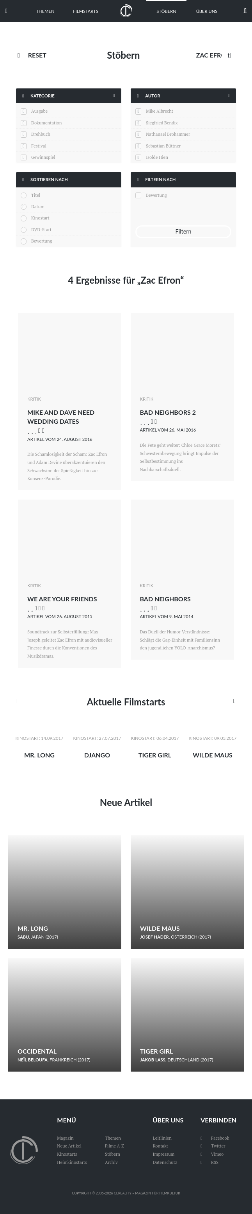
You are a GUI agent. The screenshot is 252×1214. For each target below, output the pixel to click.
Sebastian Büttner (163, 146)
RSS (209, 1162)
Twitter (213, 1146)
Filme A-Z (114, 1146)
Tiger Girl (154, 755)
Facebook (215, 1138)
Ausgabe (39, 111)
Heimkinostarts (72, 1162)
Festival (38, 146)
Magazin (65, 1138)
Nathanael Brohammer (168, 134)
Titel (35, 195)
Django (97, 755)
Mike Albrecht (159, 111)
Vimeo (212, 1154)
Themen (45, 11)
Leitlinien (162, 1138)
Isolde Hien (157, 157)
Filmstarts (85, 11)
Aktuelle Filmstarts (126, 701)
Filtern (184, 231)
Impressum (164, 1154)
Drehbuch (40, 134)
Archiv (111, 1162)
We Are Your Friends (62, 599)
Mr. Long (39, 755)
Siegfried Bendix (161, 123)
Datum (37, 206)
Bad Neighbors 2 (168, 412)
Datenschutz (165, 1162)
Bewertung (41, 241)
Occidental (37, 1051)
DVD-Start (41, 229)
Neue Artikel (126, 802)
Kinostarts (67, 1154)
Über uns (207, 11)
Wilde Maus (212, 755)
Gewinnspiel (43, 157)
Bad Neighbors (165, 599)
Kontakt (160, 1146)
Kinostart (40, 218)
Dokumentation (46, 123)
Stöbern (166, 11)
